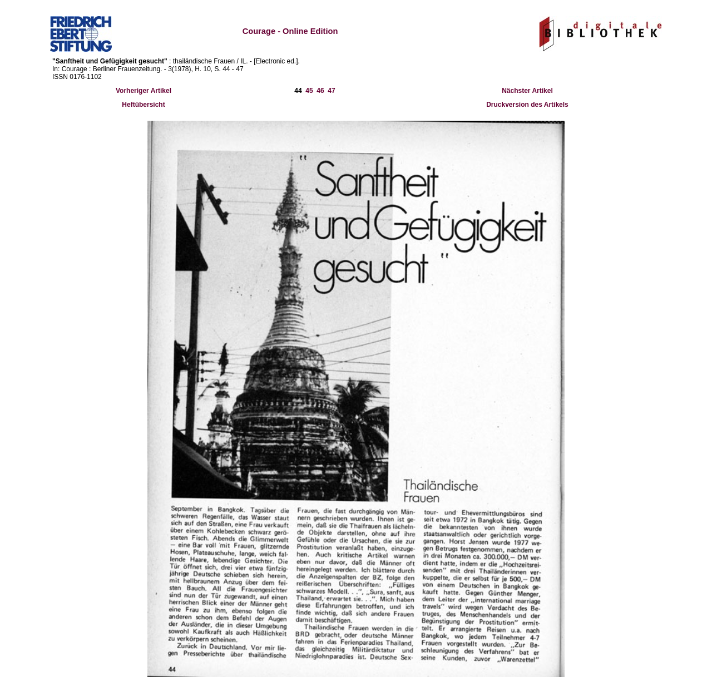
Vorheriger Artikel (143, 91)
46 (320, 91)
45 (309, 91)
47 (331, 91)
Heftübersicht (143, 104)
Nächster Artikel (527, 91)
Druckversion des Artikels (527, 104)
